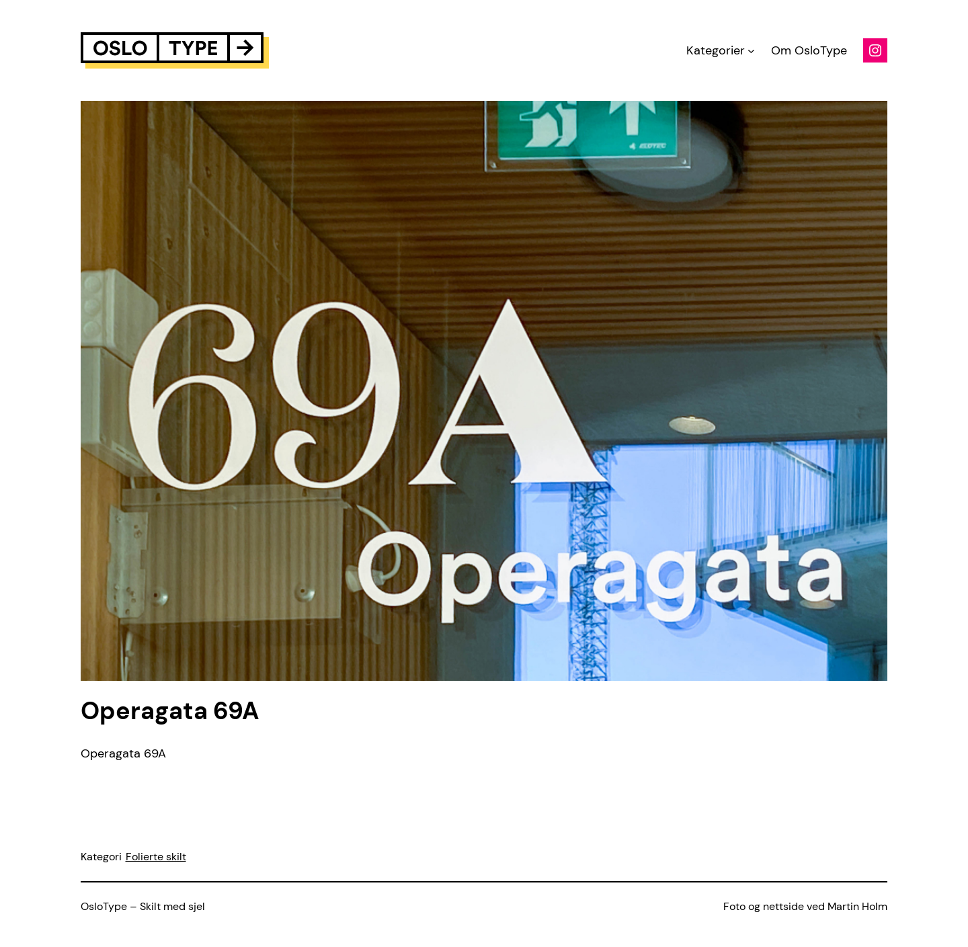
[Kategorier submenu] (751, 50)
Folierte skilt (156, 857)
